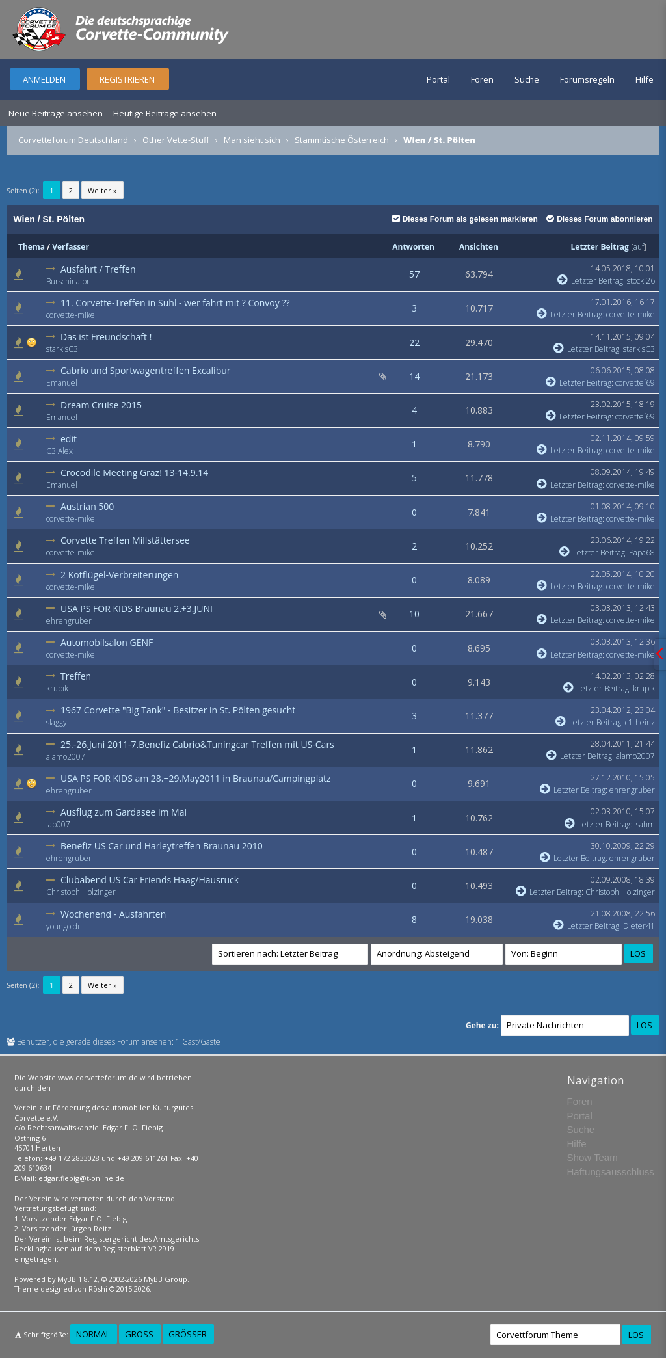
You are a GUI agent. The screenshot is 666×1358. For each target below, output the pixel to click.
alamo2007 (65, 756)
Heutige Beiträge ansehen (165, 113)
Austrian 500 (87, 506)
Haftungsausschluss (610, 1171)
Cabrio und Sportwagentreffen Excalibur (145, 370)
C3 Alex (59, 451)
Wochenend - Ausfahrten (113, 914)
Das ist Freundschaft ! (106, 336)
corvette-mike (70, 315)
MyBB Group (165, 1279)
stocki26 (641, 280)
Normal (93, 1334)
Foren (482, 79)
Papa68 (642, 552)
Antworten (413, 246)
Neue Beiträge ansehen (55, 113)
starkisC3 (62, 348)
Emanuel (61, 382)
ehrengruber (69, 620)
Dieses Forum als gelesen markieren (465, 219)
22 (414, 342)
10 (414, 613)
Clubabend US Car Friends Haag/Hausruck (149, 879)
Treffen (75, 676)
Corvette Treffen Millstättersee (125, 540)
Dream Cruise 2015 (101, 405)
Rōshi (97, 1289)
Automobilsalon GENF (106, 642)
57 (414, 274)
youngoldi (62, 926)
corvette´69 (635, 382)
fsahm (644, 824)
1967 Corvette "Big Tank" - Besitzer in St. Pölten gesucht (177, 710)
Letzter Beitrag (600, 246)
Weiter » (102, 190)
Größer (187, 1334)
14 (414, 376)
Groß (139, 1334)
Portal (438, 79)
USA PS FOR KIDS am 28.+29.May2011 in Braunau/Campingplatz (195, 778)
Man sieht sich (252, 140)
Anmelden (44, 79)
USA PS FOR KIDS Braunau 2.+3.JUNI (136, 608)
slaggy (56, 722)
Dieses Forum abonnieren (599, 219)
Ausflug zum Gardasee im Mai (123, 812)
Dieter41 (639, 925)
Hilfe (644, 79)
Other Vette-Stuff (175, 140)
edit (68, 439)
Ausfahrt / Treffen (97, 269)
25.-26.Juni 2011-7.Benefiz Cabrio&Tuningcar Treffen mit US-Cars (197, 744)
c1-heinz (640, 722)
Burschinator (68, 281)
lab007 (58, 824)
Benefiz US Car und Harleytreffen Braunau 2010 (161, 846)
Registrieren (127, 79)
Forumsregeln (587, 79)
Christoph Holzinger (81, 892)
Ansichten (478, 246)
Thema (31, 246)
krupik (57, 688)
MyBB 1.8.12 (77, 1279)
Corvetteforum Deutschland (73, 140)
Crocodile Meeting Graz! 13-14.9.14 (134, 472)
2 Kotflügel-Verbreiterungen (119, 574)
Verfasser (70, 246)
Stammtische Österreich (342, 140)
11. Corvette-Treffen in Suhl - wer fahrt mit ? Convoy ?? (174, 303)
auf (638, 246)
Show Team (592, 1157)
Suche (526, 79)
